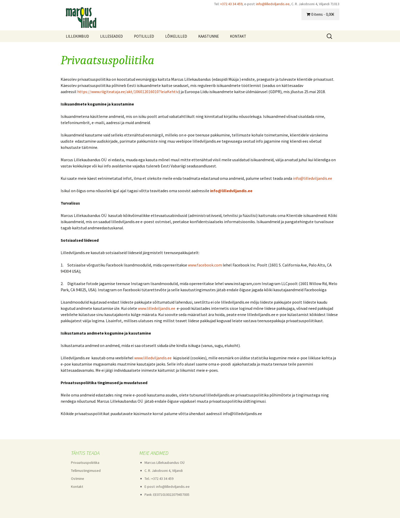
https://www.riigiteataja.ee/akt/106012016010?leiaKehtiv (128, 91)
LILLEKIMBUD (77, 36)
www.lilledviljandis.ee (156, 308)
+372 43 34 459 (231, 4)
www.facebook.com (205, 265)
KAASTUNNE (208, 36)
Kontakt (77, 486)
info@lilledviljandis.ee (273, 4)
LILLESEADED (111, 36)
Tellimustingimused (86, 470)
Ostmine (77, 478)
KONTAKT (238, 36)
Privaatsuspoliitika (85, 462)
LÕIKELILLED (176, 36)
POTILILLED (144, 36)
